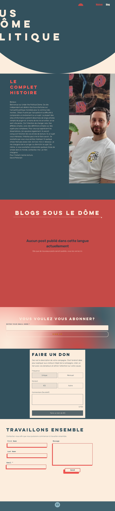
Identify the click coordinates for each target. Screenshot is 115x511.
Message (56, 441)
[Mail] (57, 504)
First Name (12, 441)
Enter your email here (17, 324)
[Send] (72, 470)
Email (9, 463)
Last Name (11, 451)
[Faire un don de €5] (57, 413)
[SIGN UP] (57, 334)
